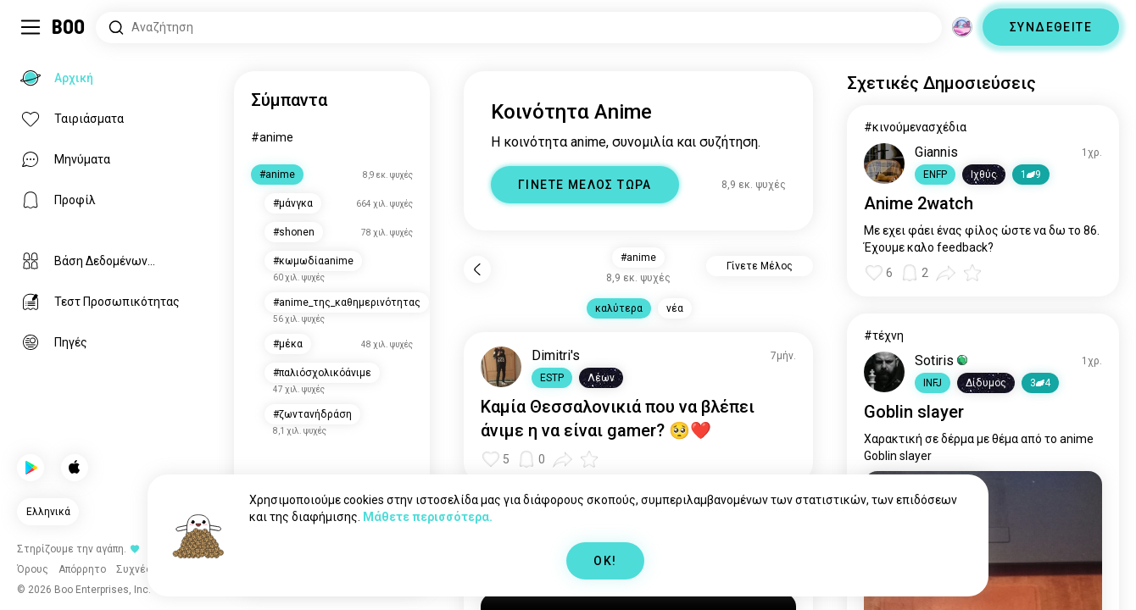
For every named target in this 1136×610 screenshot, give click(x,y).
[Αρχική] (69, 27)
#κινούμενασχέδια (915, 127)
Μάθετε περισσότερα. (428, 517)
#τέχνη (884, 335)
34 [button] (1040, 383)
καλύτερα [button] (619, 308)
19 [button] (1031, 174)
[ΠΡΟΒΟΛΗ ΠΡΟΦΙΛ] (501, 367)
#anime (272, 137)
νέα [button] (674, 308)
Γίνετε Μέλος (760, 266)
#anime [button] (638, 257)
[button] (552, 378)
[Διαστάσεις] (962, 27)
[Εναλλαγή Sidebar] (30, 27)
